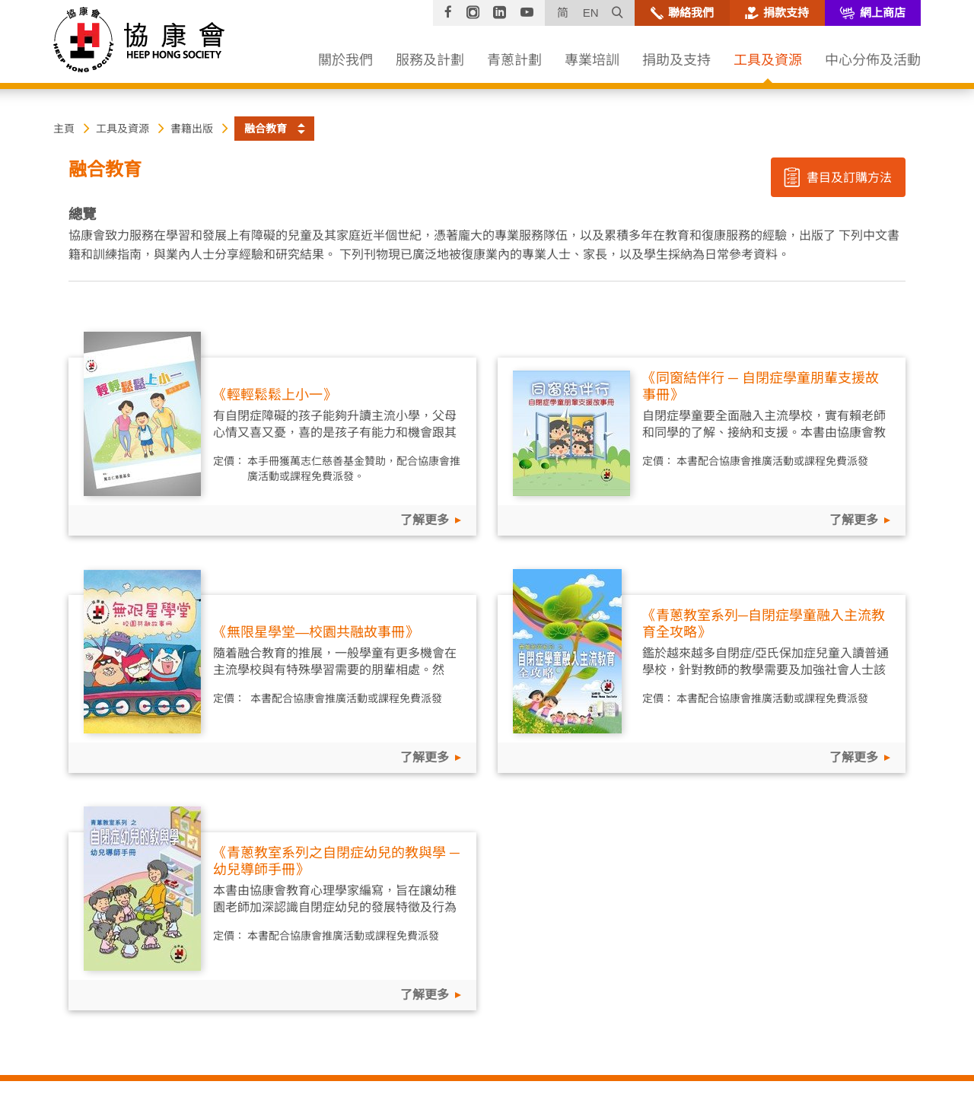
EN (591, 12)
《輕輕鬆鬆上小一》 (274, 394)
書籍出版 (191, 128)
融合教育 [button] (265, 128)
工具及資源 (122, 128)
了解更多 (423, 520)
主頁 (64, 128)
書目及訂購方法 (837, 177)
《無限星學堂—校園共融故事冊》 (316, 632)
